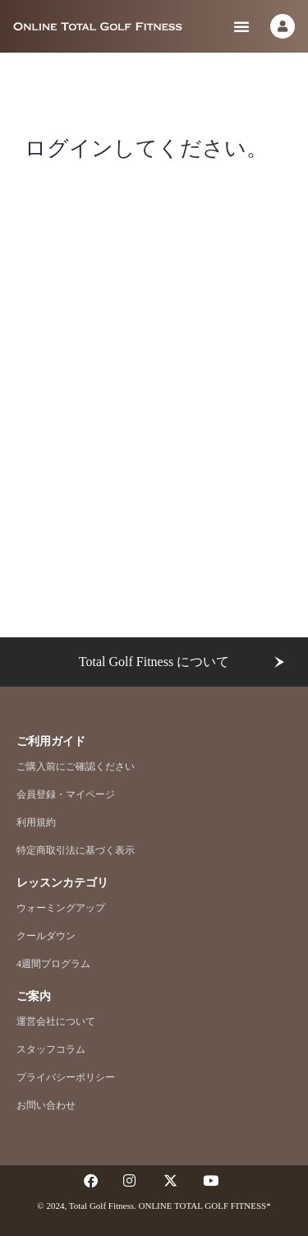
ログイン (69, 148)
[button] (241, 26)
